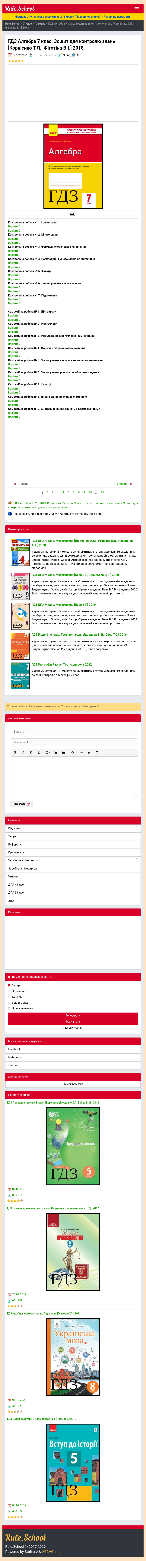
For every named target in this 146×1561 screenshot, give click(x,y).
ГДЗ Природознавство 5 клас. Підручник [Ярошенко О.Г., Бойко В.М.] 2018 (53, 1102)
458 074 (15, 1511)
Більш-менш (19, 1002)
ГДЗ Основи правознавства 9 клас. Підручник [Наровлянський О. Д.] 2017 (53, 1208)
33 (102, 492)
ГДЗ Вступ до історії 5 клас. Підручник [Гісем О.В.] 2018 (41, 1418)
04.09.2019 (17, 1505)
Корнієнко (54, 503)
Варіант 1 (14, 226)
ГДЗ (16, 503)
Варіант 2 (14, 230)
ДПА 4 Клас (16, 884)
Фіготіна (67, 503)
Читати (73, 876)
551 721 (15, 1406)
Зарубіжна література (73, 868)
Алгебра (51, 55)
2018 (43, 503)
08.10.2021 (17, 1400)
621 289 (15, 1300)
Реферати (14, 844)
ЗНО (11, 900)
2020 (35, 503)
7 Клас (38, 55)
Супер (15, 985)
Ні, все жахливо (22, 1008)
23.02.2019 (17, 1294)
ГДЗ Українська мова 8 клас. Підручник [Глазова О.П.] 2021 (44, 1313)
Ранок (64, 507)
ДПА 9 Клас (16, 892)
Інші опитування (73, 1027)
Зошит (78, 503)
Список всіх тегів (73, 1084)
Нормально (19, 991)
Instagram (14, 1057)
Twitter (12, 1065)
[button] (15, 752)
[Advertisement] (73, 93)
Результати (73, 1021)
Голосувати (73, 1015)
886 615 (15, 1195)
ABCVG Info (51, 1551)
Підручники (73, 828)
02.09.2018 (17, 1189)
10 (90, 492)
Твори (12, 836)
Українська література (73, 860)
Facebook (14, 1049)
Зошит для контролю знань (103, 503)
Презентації (16, 852)
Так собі (16, 997)
